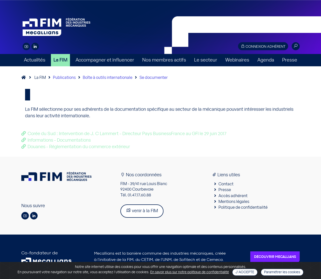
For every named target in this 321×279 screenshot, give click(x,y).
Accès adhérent (233, 196)
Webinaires (237, 60)
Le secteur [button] (205, 60)
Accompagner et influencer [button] (104, 60)
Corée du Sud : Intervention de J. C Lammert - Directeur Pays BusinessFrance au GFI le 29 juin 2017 (127, 134)
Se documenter (153, 78)
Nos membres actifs (164, 60)
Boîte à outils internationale (107, 78)
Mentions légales (233, 202)
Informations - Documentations (59, 140)
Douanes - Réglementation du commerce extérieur (79, 147)
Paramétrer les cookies (282, 272)
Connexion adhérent (263, 46)
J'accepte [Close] (244, 272)
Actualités (34, 60)
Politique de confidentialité (243, 207)
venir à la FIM (142, 210)
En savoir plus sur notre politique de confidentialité (189, 272)
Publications (64, 78)
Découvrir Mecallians (275, 257)
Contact (225, 184)
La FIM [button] (60, 60)
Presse (289, 60)
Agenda (265, 60)
